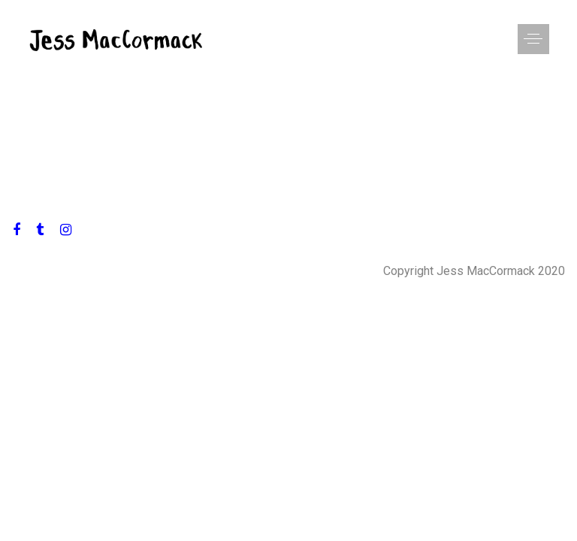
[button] (517, 39)
